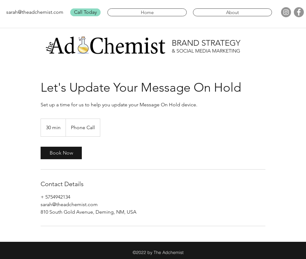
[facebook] (299, 12)
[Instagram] (286, 12)
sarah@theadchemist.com (34, 12)
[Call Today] (85, 12)
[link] (61, 153)
